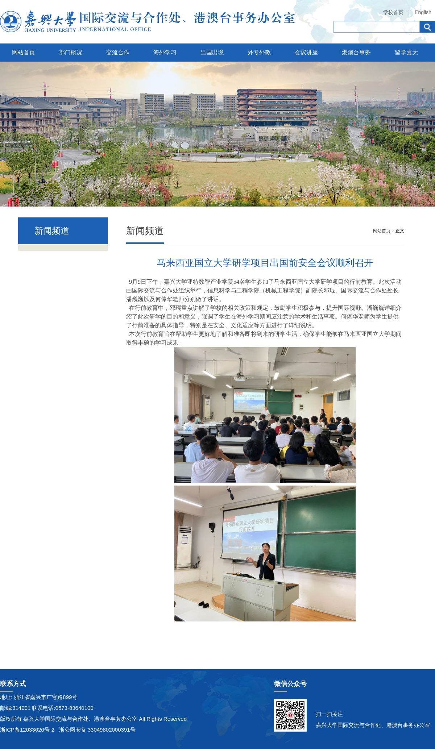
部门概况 (70, 52)
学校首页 (393, 12)
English (423, 12)
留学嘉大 (406, 52)
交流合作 (117, 52)
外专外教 (259, 52)
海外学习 (165, 52)
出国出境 (212, 52)
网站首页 (23, 52)
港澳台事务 (356, 52)
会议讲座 (306, 52)
